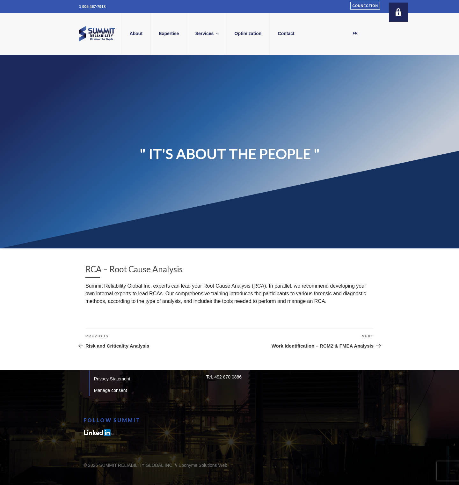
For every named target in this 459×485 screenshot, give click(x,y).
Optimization (271, 33)
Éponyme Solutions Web (202, 465)
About (159, 33)
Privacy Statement (112, 378)
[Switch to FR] (355, 33)
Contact (310, 33)
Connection (365, 6)
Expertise (193, 33)
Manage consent (110, 390)
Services (231, 33)
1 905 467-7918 (92, 6)
